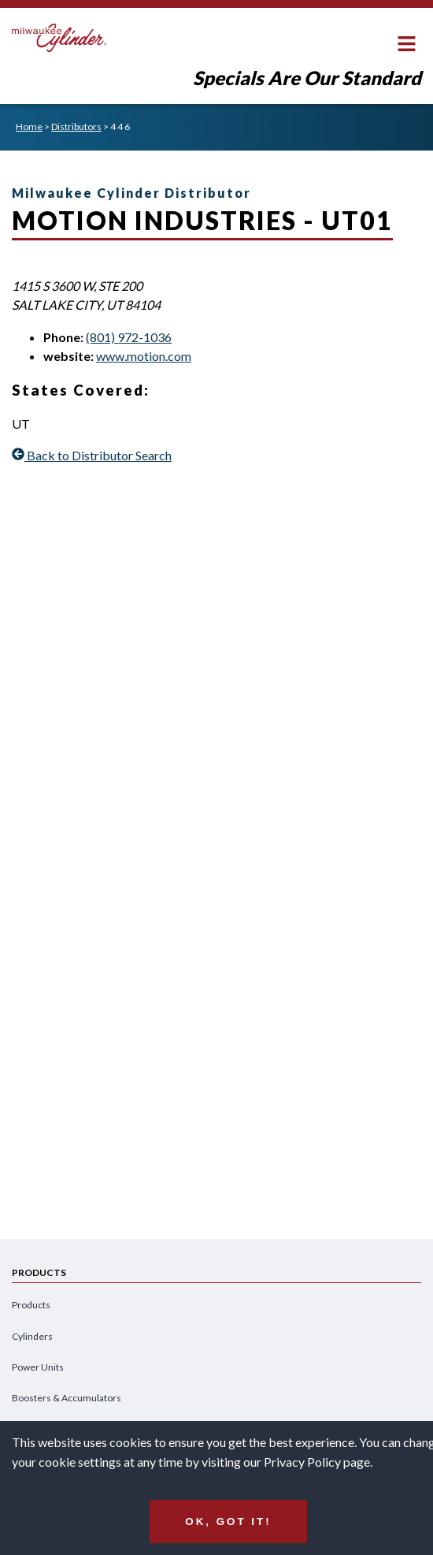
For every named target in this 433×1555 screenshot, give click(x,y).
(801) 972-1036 (129, 336)
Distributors (76, 126)
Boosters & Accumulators (66, 1398)
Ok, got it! (228, 1521)
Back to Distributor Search (92, 455)
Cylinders (32, 1336)
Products (31, 1305)
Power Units (38, 1367)
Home (29, 126)
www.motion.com (143, 355)
